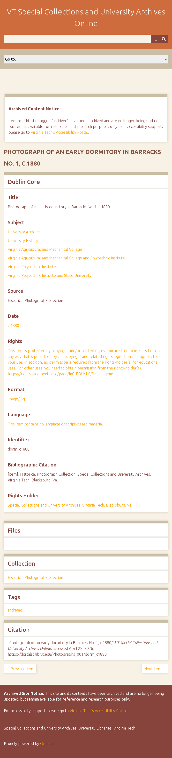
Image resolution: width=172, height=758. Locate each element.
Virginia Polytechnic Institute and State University (49, 275)
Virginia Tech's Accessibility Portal (59, 132)
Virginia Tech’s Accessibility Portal (98, 711)
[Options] (155, 39)
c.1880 (13, 325)
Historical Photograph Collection (35, 577)
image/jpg (16, 399)
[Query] (86, 39)
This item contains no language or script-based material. (56, 424)
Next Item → (155, 669)
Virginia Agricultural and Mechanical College (45, 249)
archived (15, 610)
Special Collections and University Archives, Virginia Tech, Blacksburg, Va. (70, 505)
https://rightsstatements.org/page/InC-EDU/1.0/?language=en (61, 374)
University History (23, 240)
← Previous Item (20, 669)
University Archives (24, 232)
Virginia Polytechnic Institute (32, 266)
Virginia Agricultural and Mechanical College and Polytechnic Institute (66, 258)
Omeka (46, 743)
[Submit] (163, 39)
